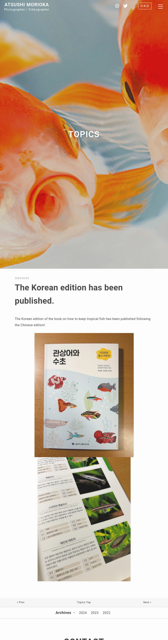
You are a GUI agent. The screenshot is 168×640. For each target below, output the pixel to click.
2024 (83, 613)
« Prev (21, 602)
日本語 (144, 5)
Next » (147, 602)
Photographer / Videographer (26, 6)
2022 (106, 613)
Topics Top (84, 602)
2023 (95, 613)
